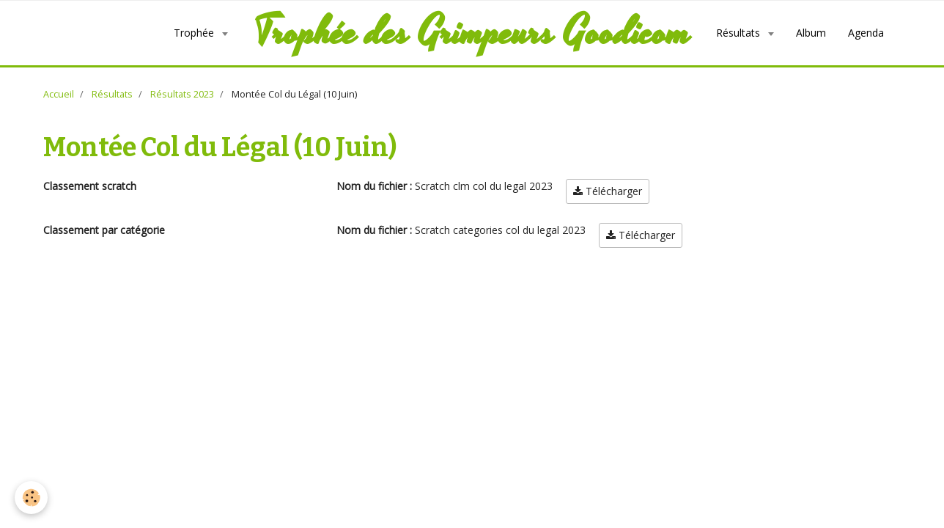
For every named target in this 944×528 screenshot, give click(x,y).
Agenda (657, 63)
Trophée (118, 44)
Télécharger (607, 214)
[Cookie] (31, 497)
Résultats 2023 (182, 117)
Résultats (662, 26)
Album (734, 26)
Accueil (58, 117)
